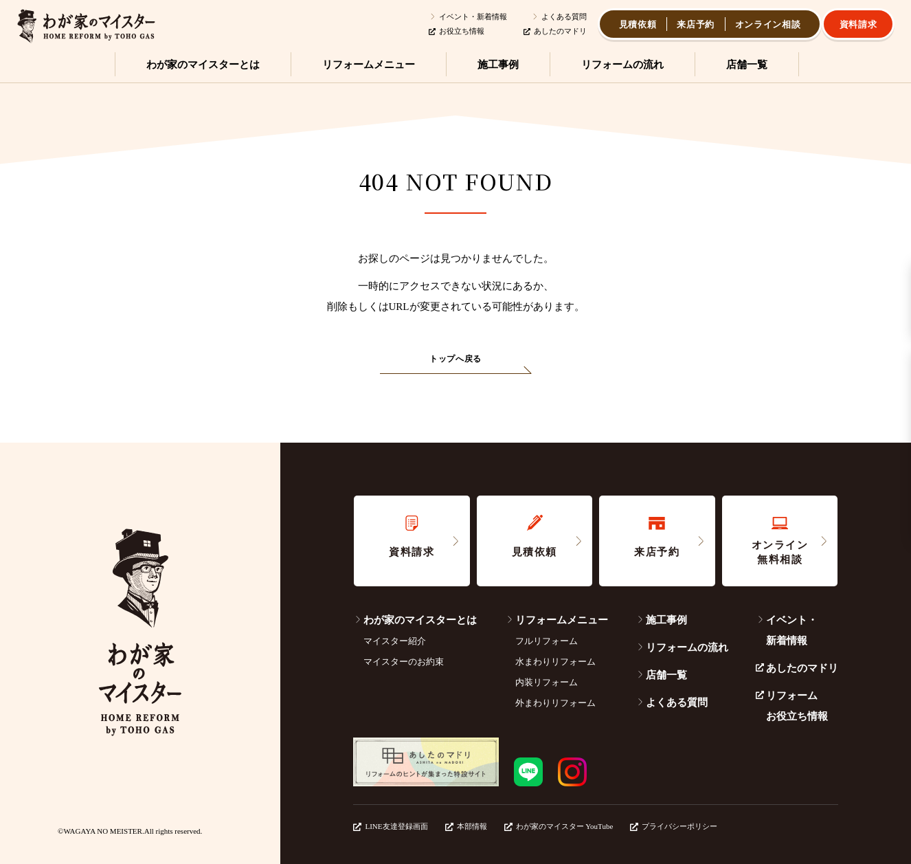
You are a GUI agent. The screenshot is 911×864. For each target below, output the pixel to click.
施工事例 (661, 619)
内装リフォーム (546, 682)
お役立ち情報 (456, 31)
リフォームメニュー (556, 619)
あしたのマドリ (555, 31)
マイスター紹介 (394, 641)
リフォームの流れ (682, 647)
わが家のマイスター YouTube (559, 826)
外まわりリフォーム (555, 703)
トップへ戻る (455, 359)
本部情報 (466, 826)
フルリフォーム (546, 641)
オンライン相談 (768, 24)
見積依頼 (638, 24)
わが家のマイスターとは (415, 619)
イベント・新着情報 (468, 16)
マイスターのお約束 (403, 661)
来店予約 (696, 24)
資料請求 (858, 24)
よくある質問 (559, 16)
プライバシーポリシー (673, 826)
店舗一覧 (661, 674)
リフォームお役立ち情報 (792, 706)
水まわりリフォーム (555, 661)
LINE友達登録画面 (390, 826)
